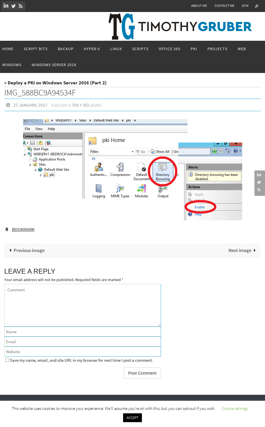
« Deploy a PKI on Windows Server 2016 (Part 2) (55, 83)
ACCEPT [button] (132, 417)
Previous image (25, 250)
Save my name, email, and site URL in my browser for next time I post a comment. (81, 360)
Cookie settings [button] (235, 408)
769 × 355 (80, 105)
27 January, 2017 (30, 105)
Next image (243, 250)
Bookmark (23, 229)
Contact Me (225, 5)
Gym (245, 5)
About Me (199, 5)
